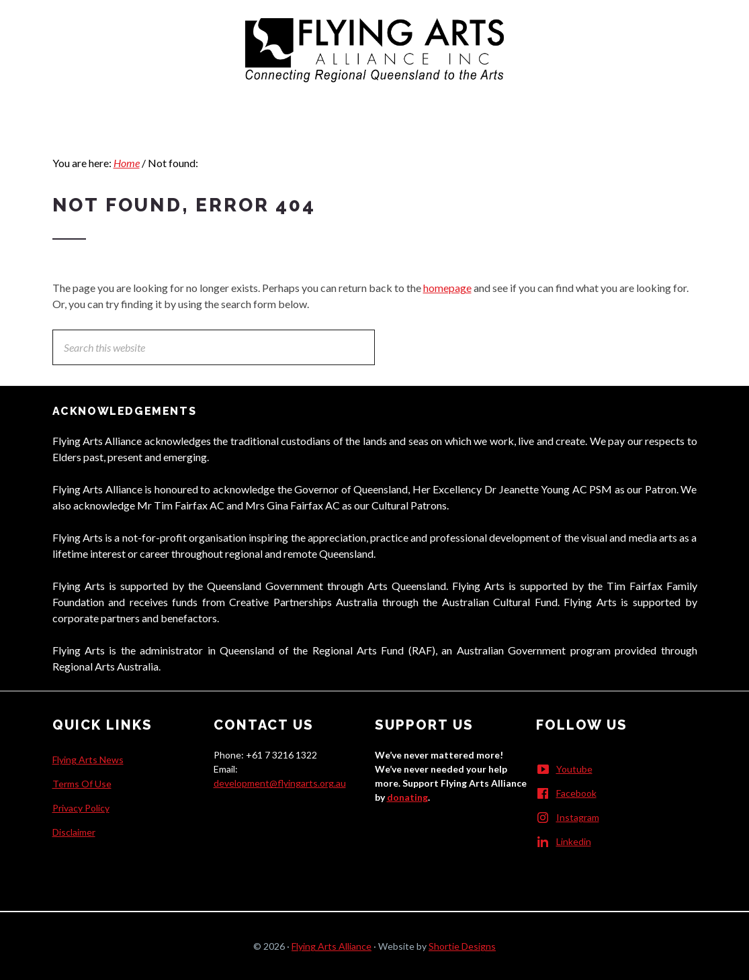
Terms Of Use (82, 783)
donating (407, 797)
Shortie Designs (462, 946)
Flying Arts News (88, 759)
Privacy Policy (80, 808)
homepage (447, 287)
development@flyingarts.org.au (280, 783)
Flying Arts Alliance (331, 946)
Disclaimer (73, 832)
